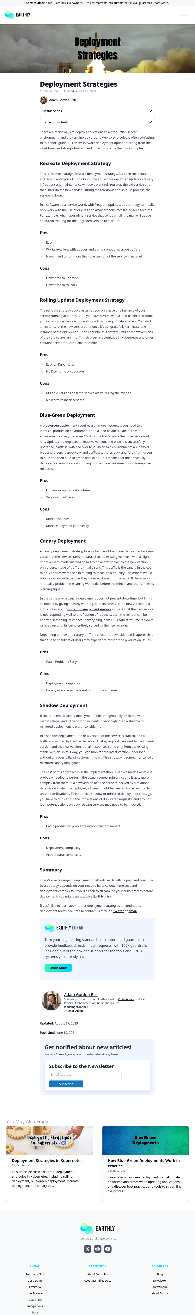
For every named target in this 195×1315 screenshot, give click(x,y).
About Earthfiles (97, 1274)
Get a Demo (35, 1280)
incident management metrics (89, 609)
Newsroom (160, 1287)
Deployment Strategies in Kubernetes (47, 1160)
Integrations (35, 1306)
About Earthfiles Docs (97, 1280)
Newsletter (160, 1280)
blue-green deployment (60, 425)
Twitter (118, 911)
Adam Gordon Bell (81, 994)
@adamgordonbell (76, 1007)
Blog (160, 1274)
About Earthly (159, 1293)
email (133, 911)
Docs (35, 1312)
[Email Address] (85, 1074)
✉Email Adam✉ (75, 1011)
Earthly (98, 896)
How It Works (35, 1293)
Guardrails (35, 1299)
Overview (35, 1287)
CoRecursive (126, 999)
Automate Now (35, 1274)
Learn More (160, 3)
